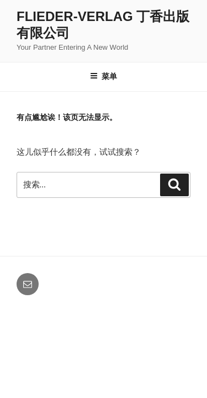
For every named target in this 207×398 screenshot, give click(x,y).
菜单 (103, 76)
